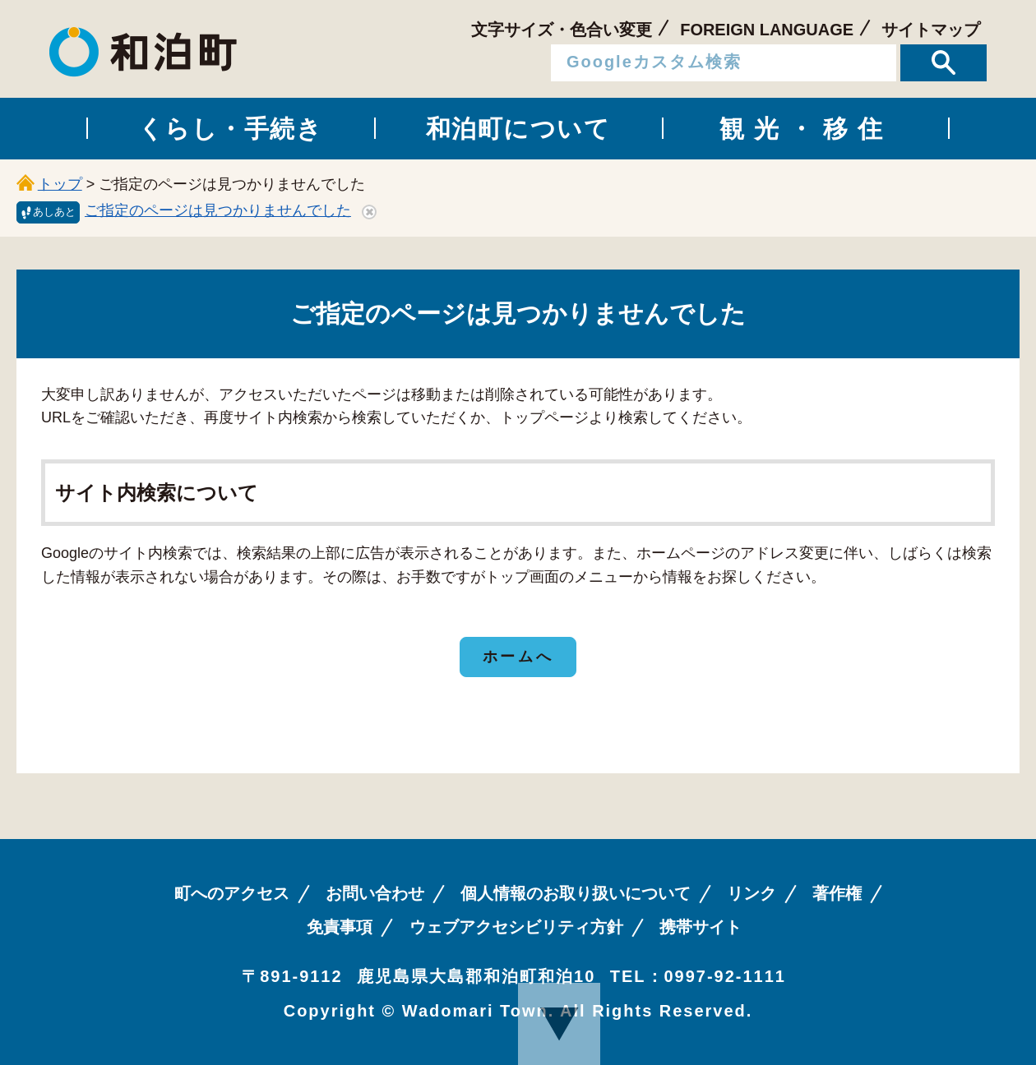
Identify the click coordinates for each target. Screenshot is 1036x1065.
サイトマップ (930, 30)
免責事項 (339, 927)
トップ (60, 184)
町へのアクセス (231, 893)
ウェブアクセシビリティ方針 (516, 927)
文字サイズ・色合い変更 (561, 30)
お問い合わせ (375, 893)
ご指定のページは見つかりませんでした (218, 210)
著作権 (837, 893)
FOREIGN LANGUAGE (766, 30)
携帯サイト (700, 927)
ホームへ (518, 656)
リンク (751, 893)
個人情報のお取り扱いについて (575, 893)
